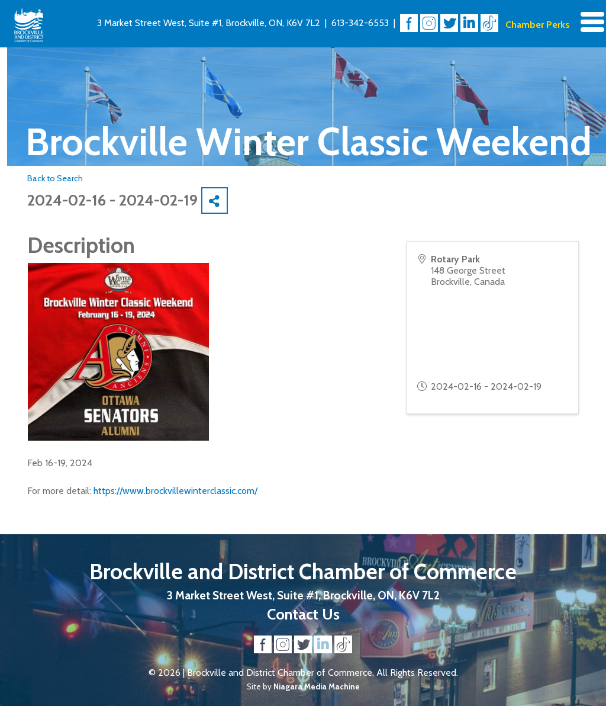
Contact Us (303, 614)
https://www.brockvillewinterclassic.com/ (175, 490)
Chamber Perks (537, 24)
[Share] (214, 200)
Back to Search (55, 178)
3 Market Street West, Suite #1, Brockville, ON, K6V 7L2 (208, 22)
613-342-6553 (360, 22)
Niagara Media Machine (316, 686)
